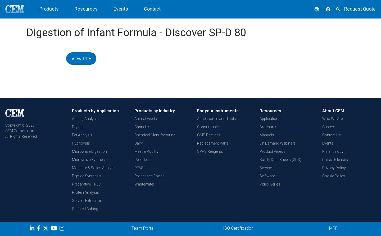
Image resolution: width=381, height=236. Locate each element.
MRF (333, 228)
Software (267, 176)
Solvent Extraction (87, 200)
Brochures (268, 127)
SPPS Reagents (210, 151)
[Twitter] (46, 229)
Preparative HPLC (86, 184)
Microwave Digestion (89, 151)
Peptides (141, 160)
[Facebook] (40, 229)
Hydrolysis (81, 143)
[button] (313, 8)
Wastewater (144, 184)
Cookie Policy (333, 176)
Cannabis (142, 127)
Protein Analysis (85, 192)
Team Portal (142, 228)
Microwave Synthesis (90, 160)
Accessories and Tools (216, 119)
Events (327, 143)
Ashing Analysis (85, 119)
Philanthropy (332, 151)
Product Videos (272, 151)
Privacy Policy (334, 168)
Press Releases (335, 160)
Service (266, 168)
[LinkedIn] (33, 229)
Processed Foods (149, 176)
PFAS (138, 168)
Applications (270, 119)
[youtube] (54, 229)
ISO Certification (238, 228)
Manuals (267, 135)
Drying (77, 127)
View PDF (81, 58)
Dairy (138, 143)
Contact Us (331, 135)
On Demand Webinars (278, 143)
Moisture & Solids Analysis (94, 168)
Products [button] (49, 9)
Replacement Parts (213, 143)
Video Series (270, 184)
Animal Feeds (145, 119)
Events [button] (121, 9)
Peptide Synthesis (86, 176)
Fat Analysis (82, 135)
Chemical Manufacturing (154, 135)
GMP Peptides (208, 135)
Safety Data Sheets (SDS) (280, 160)
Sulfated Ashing (85, 209)
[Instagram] (63, 229)
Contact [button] (152, 9)
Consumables (209, 127)
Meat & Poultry (146, 151)
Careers (328, 127)
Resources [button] (86, 9)
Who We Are (332, 119)
